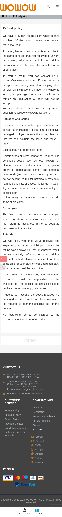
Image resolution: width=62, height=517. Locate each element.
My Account (25, 511)
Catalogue (37, 511)
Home (6, 16)
